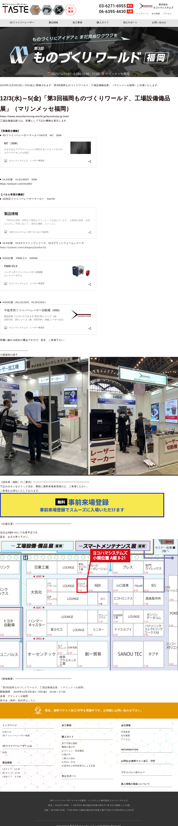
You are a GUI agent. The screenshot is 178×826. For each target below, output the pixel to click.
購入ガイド (103, 22)
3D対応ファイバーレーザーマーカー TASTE (29, 198)
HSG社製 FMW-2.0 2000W (20, 258)
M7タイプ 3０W (11, 773)
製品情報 (53, 22)
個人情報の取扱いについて (135, 784)
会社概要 (156, 14)
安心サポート (130, 22)
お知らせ (6, 732)
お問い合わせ (159, 22)
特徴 (4, 752)
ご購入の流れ (68, 758)
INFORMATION (129, 749)
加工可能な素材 (69, 743)
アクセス (167, 14)
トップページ (142, 14)
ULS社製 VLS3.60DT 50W (20, 179)
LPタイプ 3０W (11, 769)
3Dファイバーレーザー (22, 22)
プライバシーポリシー (133, 772)
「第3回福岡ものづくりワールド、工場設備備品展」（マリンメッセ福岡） (43, 687)
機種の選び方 (68, 747)
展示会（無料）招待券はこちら (18, 700)
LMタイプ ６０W (11, 776)
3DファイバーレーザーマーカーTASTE (15, 10)
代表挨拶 (125, 732)
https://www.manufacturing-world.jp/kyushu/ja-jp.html (34, 116)
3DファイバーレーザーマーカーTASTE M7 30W (32, 135)
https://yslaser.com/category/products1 (23, 247)
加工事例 (77, 22)
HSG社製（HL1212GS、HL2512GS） (25, 302)
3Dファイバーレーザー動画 (16, 735)
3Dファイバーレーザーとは (17, 746)
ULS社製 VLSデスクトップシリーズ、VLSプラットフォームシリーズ (43, 243)
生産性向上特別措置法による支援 (78, 766)
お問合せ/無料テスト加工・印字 (138, 761)
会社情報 (126, 725)
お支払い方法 (68, 762)
